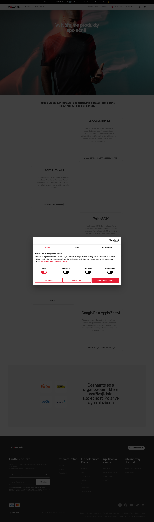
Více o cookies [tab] (106, 247)
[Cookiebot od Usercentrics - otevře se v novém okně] (110, 240)
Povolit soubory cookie (105, 280)
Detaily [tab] (77, 247)
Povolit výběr (77, 280)
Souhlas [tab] (47, 247)
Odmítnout (49, 280)
